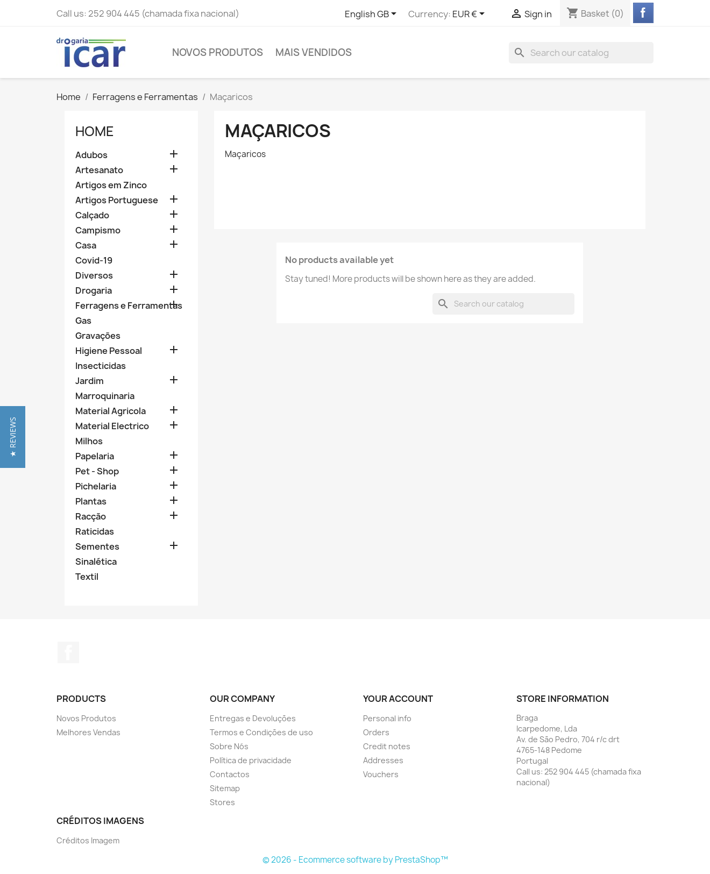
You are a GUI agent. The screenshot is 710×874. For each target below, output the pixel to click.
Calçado (92, 215)
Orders (376, 732)
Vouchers (381, 774)
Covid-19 (93, 260)
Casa (85, 245)
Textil (86, 576)
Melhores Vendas (88, 732)
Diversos (94, 275)
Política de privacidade (251, 760)
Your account (398, 699)
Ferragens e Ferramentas (128, 305)
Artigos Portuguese (116, 200)
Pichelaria (95, 486)
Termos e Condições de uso (261, 732)
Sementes (97, 546)
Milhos (89, 441)
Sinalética (96, 561)
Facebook (68, 652)
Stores (222, 802)
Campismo (97, 230)
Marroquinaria (104, 396)
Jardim (89, 381)
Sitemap (225, 788)
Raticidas (94, 531)
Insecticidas (100, 366)
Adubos (91, 155)
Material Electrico (112, 426)
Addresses (383, 760)
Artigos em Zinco (111, 185)
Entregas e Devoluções (253, 718)
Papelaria (94, 456)
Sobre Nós (229, 746)
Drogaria (93, 290)
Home (94, 131)
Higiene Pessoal (108, 351)
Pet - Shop (97, 471)
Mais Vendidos (313, 52)
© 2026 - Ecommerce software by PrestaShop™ (355, 859)
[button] (12, 437)
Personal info (387, 718)
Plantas (90, 501)
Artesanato (99, 170)
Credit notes (386, 746)
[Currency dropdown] (470, 14)
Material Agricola (110, 411)
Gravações (97, 336)
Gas (83, 320)
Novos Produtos (217, 52)
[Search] (581, 52)
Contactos (230, 774)
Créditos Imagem (87, 840)
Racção (90, 516)
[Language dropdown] (372, 14)
